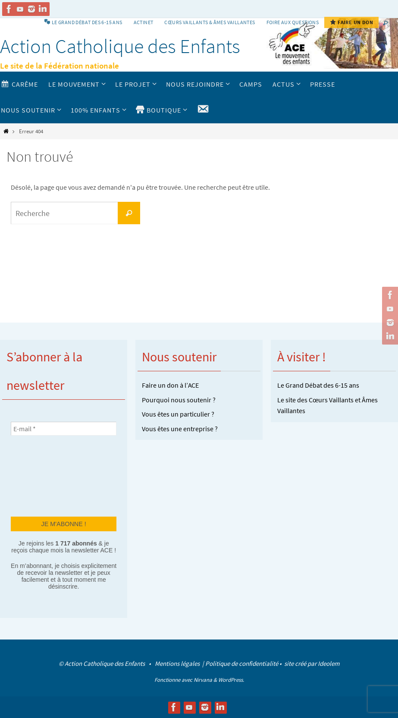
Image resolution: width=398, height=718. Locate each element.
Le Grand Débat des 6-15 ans (318, 385)
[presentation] (46, 475)
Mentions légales (178, 663)
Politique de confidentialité (241, 663)
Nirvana (203, 680)
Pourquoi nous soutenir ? (179, 399)
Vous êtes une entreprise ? (180, 428)
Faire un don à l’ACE (170, 385)
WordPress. (231, 680)
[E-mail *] (63, 429)
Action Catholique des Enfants (120, 46)
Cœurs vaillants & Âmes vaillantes (209, 22)
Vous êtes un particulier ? (178, 414)
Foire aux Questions (292, 22)
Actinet (144, 22)
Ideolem (328, 663)
